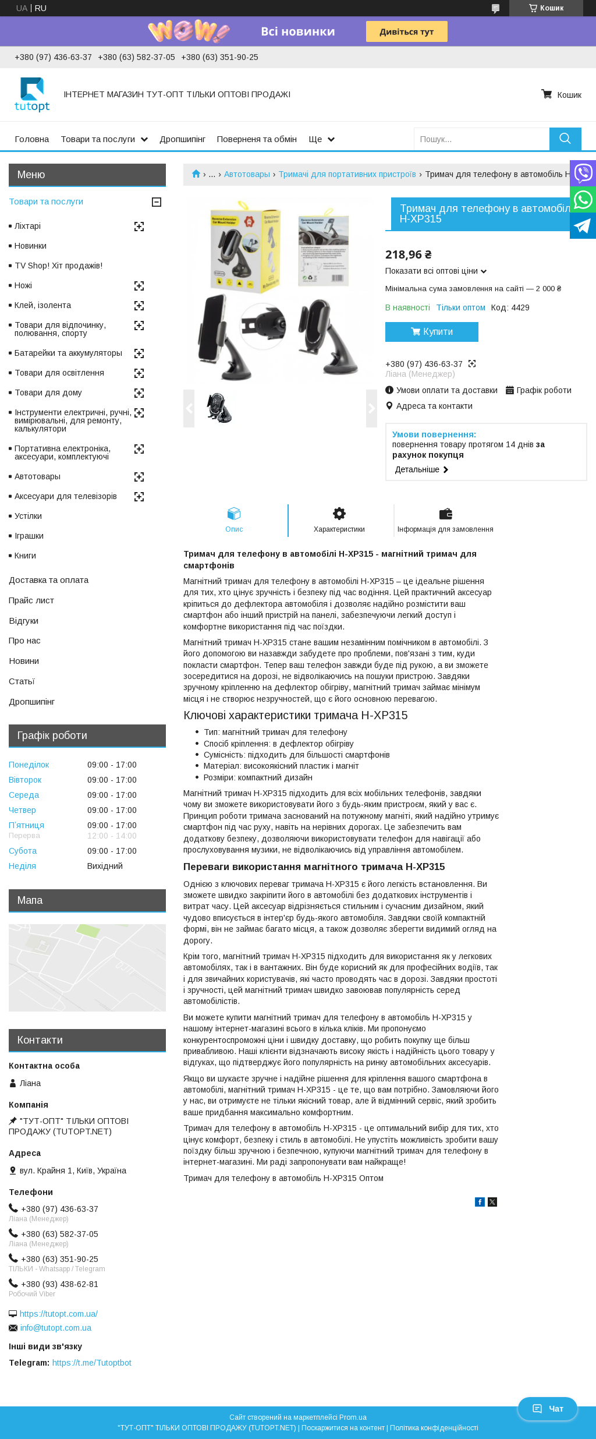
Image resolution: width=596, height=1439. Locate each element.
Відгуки (23, 620)
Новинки (31, 245)
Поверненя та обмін (257, 139)
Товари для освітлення (59, 372)
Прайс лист (31, 600)
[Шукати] (565, 139)
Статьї (22, 681)
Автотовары (247, 174)
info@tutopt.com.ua (55, 1327)
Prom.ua (353, 1417)
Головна (32, 139)
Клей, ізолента (43, 305)
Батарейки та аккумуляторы (68, 353)
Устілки (28, 516)
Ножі (23, 285)
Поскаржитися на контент (343, 1428)
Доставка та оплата (48, 580)
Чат (547, 1408)
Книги (25, 555)
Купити (438, 332)
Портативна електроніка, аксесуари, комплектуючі (63, 452)
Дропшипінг (182, 139)
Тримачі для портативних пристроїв (347, 174)
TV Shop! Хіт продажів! (58, 265)
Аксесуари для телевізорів (66, 496)
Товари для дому (48, 392)
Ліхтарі (28, 226)
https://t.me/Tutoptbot (92, 1362)
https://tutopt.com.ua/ (59, 1313)
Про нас (25, 640)
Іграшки (29, 535)
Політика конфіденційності (434, 1428)
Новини (24, 661)
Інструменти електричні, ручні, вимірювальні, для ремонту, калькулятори (73, 420)
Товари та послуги (98, 139)
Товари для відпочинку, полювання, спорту (60, 329)
